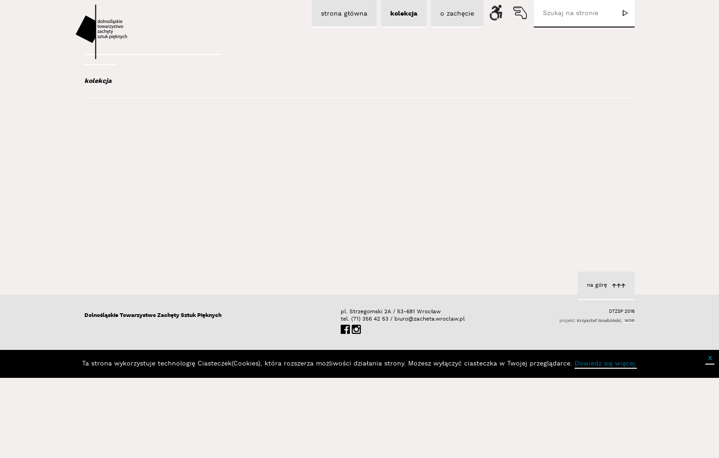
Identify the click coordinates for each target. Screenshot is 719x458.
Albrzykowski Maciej (139, 159)
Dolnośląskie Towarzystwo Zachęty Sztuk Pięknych (152, 395)
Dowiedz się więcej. (606, 444)
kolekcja (97, 81)
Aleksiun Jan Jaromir (140, 171)
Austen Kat (126, 184)
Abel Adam (124, 134)
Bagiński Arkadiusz (136, 217)
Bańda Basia (130, 254)
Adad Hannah (129, 147)
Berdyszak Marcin (138, 303)
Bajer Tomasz (130, 229)
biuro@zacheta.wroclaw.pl (399, 399)
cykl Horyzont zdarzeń (396, 223)
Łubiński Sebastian (401, 233)
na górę (597, 365)
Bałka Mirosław (132, 241)
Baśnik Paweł (130, 266)
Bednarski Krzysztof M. (145, 291)
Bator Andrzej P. (135, 279)
